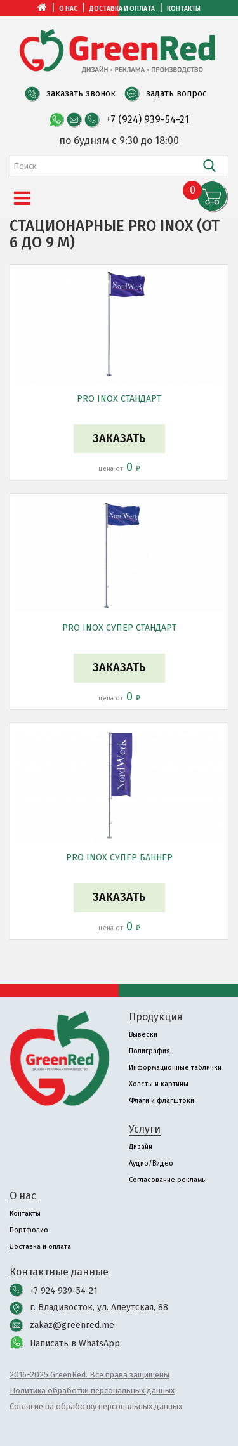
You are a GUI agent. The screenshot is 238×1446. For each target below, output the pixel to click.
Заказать (119, 438)
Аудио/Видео (151, 1163)
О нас (68, 9)
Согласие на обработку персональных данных (96, 1406)
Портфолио (29, 1230)
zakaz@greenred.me (72, 1325)
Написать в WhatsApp (75, 1343)
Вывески (143, 1034)
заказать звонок (81, 93)
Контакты (184, 9)
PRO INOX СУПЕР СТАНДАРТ (119, 627)
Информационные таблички (175, 1067)
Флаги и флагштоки (161, 1100)
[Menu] (22, 199)
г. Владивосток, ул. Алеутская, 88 (99, 1307)
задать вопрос (176, 93)
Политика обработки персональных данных (92, 1390)
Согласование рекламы (168, 1180)
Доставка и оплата (122, 9)
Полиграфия (149, 1051)
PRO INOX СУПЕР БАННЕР (119, 857)
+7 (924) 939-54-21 (147, 120)
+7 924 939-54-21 (64, 1290)
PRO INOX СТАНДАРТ (119, 398)
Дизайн (140, 1147)
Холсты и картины (158, 1084)
